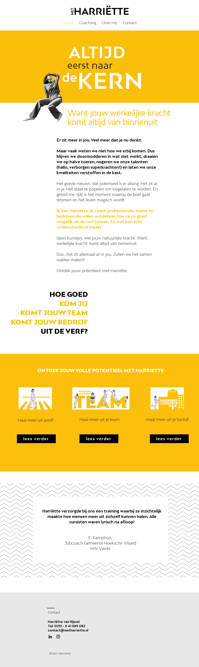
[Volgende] (183, 530)
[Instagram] (58, 636)
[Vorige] (15, 530)
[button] (87, 23)
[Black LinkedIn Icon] (50, 636)
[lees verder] (36, 438)
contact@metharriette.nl (68, 630)
